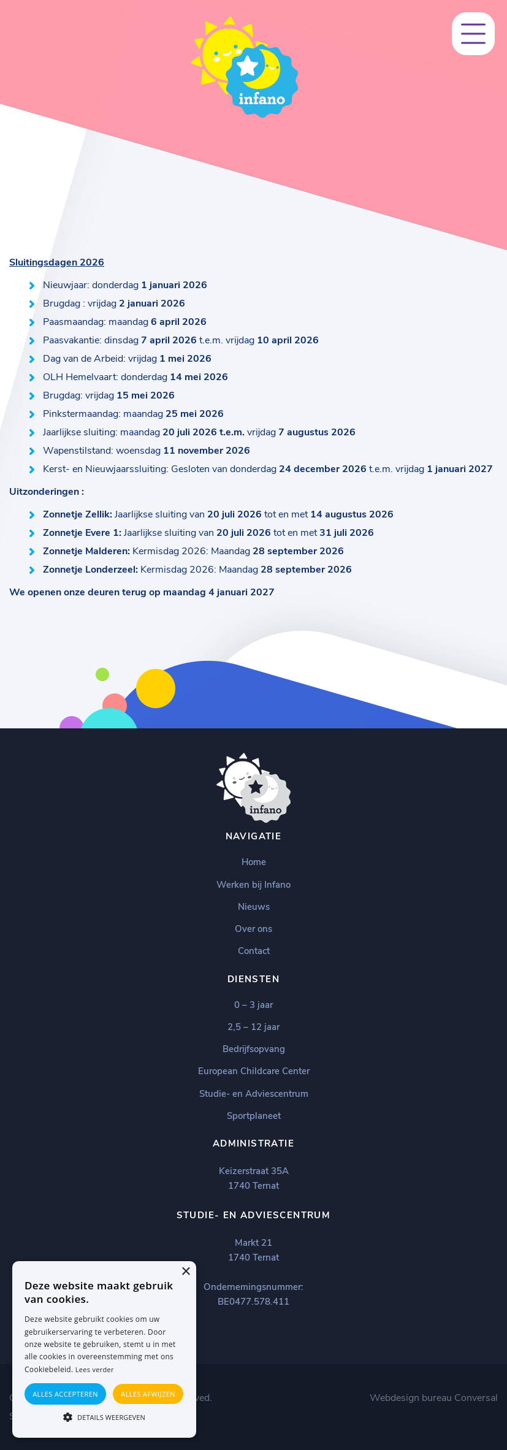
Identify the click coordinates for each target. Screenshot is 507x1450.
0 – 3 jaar (253, 1005)
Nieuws (254, 907)
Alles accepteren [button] (65, 1393)
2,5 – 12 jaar (253, 1027)
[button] (104, 1416)
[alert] (104, 1349)
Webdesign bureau (411, 1398)
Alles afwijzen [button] (148, 1393)
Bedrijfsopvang (254, 1049)
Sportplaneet (254, 1116)
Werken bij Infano (253, 885)
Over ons (253, 929)
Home (254, 862)
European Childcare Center (254, 1071)
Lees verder (94, 1369)
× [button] (185, 1271)
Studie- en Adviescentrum (253, 1094)
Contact (254, 951)
